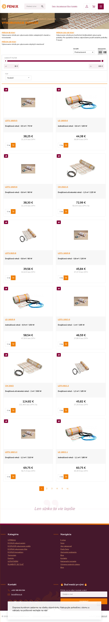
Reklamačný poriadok (68, 561)
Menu (101, 6)
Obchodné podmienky (68, 552)
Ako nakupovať (61, 6)
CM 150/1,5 (63, 187)
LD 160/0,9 (10, 319)
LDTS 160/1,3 (11, 452)
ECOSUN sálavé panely (16, 543)
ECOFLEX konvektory (15, 552)
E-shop (63, 540)
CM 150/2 (9, 386)
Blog (69, 6)
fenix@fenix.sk (16, 594)
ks (9, 145)
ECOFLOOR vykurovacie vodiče (19, 546)
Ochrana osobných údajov (70, 564)
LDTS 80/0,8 (10, 253)
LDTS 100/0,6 (11, 187)
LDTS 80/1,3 (63, 386)
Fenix (54, 6)
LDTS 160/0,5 (11, 120)
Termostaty (12, 555)
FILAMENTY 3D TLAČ (16, 564)
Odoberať (83, 601)
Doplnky (11, 558)
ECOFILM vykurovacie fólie (17, 549)
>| (67, 488)
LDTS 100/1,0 (64, 319)
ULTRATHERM (13, 561)
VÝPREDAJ (12, 540)
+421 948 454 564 (18, 590)
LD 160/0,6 (63, 120)
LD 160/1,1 (63, 452)
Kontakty (74, 6)
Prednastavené (80, 52)
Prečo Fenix (64, 549)
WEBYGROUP (101, 616)
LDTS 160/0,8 (64, 253)
